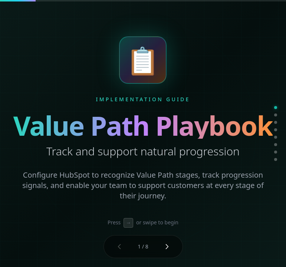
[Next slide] (167, 246)
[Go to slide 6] (275, 144)
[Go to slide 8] (275, 159)
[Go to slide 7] (275, 152)
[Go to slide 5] (275, 137)
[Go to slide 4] (275, 129)
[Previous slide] (119, 246)
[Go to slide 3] (275, 122)
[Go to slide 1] (275, 107)
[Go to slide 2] (275, 114)
